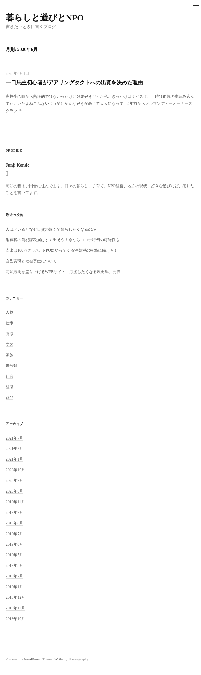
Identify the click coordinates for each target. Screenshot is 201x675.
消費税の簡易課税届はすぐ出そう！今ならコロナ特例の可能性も (63, 239)
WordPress (32, 659)
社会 (9, 376)
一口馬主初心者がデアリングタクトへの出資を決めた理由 (74, 82)
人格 (9, 312)
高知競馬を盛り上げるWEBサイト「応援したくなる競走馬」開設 (63, 271)
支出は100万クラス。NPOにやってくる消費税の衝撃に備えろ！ (62, 250)
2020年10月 (15, 470)
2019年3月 (14, 565)
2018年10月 (15, 618)
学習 (9, 344)
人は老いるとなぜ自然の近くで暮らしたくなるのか (51, 229)
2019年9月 (14, 512)
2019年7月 (14, 533)
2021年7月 (14, 438)
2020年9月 (14, 480)
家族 (9, 355)
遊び (9, 397)
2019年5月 (14, 555)
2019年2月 (14, 576)
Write (58, 659)
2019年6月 (14, 544)
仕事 (9, 323)
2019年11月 (15, 502)
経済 (9, 387)
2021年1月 (14, 459)
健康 (9, 333)
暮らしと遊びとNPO (45, 17)
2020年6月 (14, 491)
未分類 (11, 365)
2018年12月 (15, 597)
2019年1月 (14, 586)
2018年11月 (15, 608)
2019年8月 (14, 523)
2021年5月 (14, 448)
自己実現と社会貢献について (31, 261)
